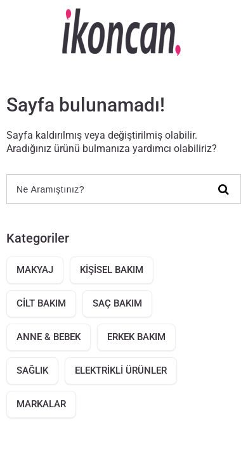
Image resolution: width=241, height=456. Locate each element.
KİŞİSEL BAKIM (111, 270)
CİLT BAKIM (41, 303)
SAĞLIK (32, 370)
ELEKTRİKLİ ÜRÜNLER (121, 370)
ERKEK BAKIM (136, 337)
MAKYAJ (34, 270)
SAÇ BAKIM (117, 303)
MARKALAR (41, 404)
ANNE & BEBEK (48, 337)
